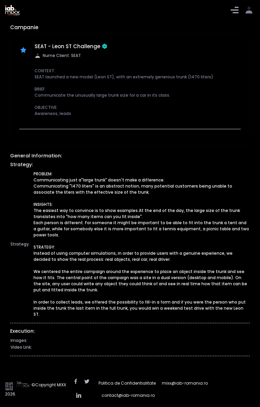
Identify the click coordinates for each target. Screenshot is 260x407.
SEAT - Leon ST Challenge (71, 47)
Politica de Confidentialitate (127, 383)
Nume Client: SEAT (58, 55)
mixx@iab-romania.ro (185, 383)
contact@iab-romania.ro (128, 395)
